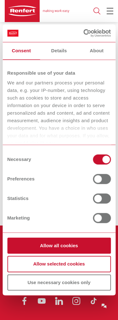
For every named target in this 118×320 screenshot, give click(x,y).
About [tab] (97, 50)
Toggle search (96, 11)
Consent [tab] (21, 50)
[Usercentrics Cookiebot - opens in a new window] (84, 33)
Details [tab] (59, 50)
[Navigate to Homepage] (37, 11)
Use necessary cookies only (58, 282)
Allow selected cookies (59, 264)
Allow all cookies (59, 245)
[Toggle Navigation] (110, 11)
